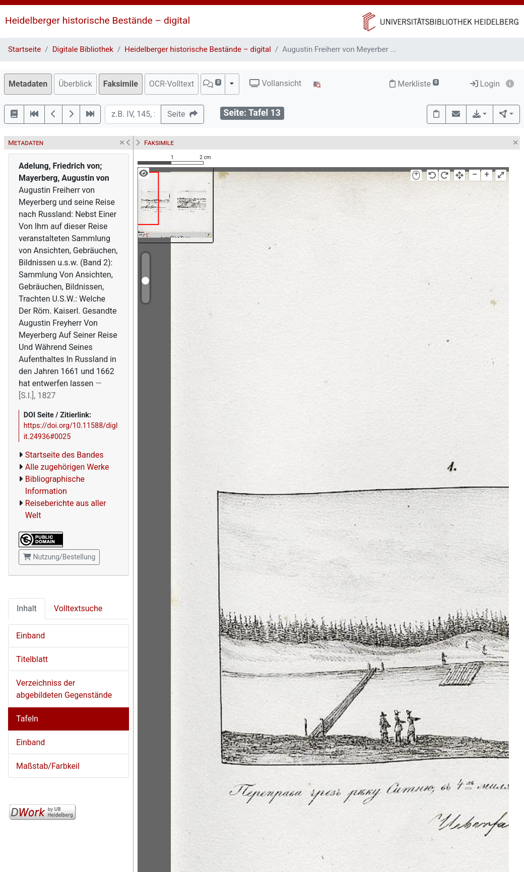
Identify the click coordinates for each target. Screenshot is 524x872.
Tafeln (27, 718)
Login (485, 84)
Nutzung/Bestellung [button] (59, 557)
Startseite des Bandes (64, 455)
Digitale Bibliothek (82, 49)
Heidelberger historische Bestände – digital (97, 20)
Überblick (75, 84)
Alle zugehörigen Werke (67, 467)
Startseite (24, 49)
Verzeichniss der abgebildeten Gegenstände (64, 689)
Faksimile (120, 84)
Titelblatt (32, 659)
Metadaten (28, 84)
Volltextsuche (78, 608)
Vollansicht (275, 83)
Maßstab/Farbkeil (48, 766)
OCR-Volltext (171, 84)
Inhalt (27, 608)
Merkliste (414, 84)
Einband (30, 635)
